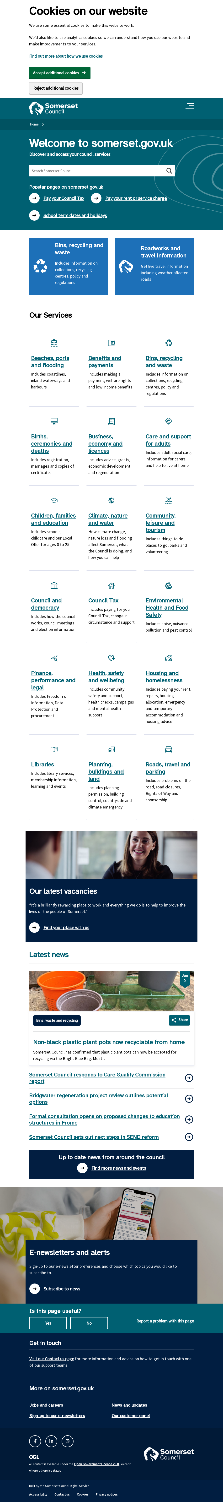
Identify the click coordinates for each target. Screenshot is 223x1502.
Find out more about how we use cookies (66, 56)
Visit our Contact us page (51, 1358)
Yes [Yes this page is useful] (48, 1323)
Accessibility (38, 1494)
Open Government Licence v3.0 (96, 1464)
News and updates (129, 1405)
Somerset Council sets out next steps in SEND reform (94, 1137)
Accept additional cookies (56, 73)
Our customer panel (131, 1415)
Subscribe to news (54, 1289)
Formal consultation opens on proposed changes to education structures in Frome (104, 1119)
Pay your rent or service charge (129, 198)
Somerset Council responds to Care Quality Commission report (97, 1077)
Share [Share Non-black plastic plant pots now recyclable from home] (183, 1019)
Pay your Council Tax (56, 198)
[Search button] (169, 170)
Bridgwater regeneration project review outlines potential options (98, 1098)
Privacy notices (107, 1494)
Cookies (83, 1494)
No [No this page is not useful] (89, 1323)
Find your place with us (59, 927)
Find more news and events (111, 1168)
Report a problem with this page (165, 1321)
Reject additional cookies (56, 88)
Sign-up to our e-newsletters (57, 1415)
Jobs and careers (46, 1405)
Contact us (62, 1494)
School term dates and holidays (68, 215)
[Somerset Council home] (53, 108)
